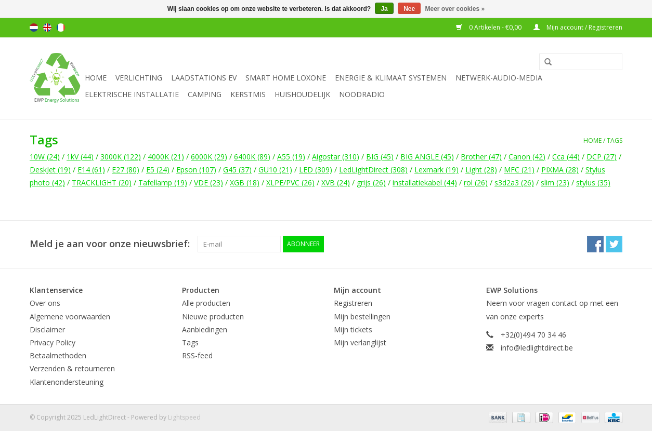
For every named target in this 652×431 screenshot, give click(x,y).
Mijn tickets (353, 329)
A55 (291, 156)
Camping (204, 94)
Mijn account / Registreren (577, 27)
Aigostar (335, 156)
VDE (208, 182)
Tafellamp (162, 182)
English (47, 27)
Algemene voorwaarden (70, 316)
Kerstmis (248, 94)
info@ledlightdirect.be (537, 348)
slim (555, 182)
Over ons (45, 303)
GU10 (275, 169)
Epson (196, 169)
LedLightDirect (373, 169)
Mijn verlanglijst (360, 342)
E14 (91, 169)
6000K (209, 156)
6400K (252, 156)
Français (61, 27)
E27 (125, 169)
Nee (409, 8)
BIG (380, 156)
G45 (237, 169)
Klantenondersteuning (66, 382)
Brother (481, 156)
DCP (601, 156)
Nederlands (34, 27)
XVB (335, 182)
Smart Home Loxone (285, 78)
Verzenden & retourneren (72, 368)
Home (96, 78)
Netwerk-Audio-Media (498, 78)
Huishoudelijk (302, 94)
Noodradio (362, 94)
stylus (593, 182)
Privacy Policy (52, 342)
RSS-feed (197, 355)
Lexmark (436, 169)
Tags (614, 140)
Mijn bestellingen (362, 316)
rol (476, 182)
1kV (80, 156)
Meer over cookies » (455, 8)
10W (45, 156)
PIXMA (560, 169)
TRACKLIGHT (102, 182)
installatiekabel (425, 182)
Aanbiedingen (204, 329)
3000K (120, 156)
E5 (157, 169)
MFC (519, 169)
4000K (166, 156)
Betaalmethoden (58, 355)
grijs (371, 182)
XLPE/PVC (290, 182)
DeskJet (50, 169)
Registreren (353, 303)
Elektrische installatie (132, 94)
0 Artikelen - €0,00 (489, 27)
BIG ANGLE (427, 156)
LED (315, 169)
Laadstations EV (204, 78)
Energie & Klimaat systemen (391, 78)
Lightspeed (184, 417)
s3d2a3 (514, 182)
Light (481, 169)
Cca (566, 156)
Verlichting (138, 78)
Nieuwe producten (213, 316)
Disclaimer (47, 329)
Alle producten (206, 303)
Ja (384, 8)
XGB (244, 182)
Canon (526, 156)
